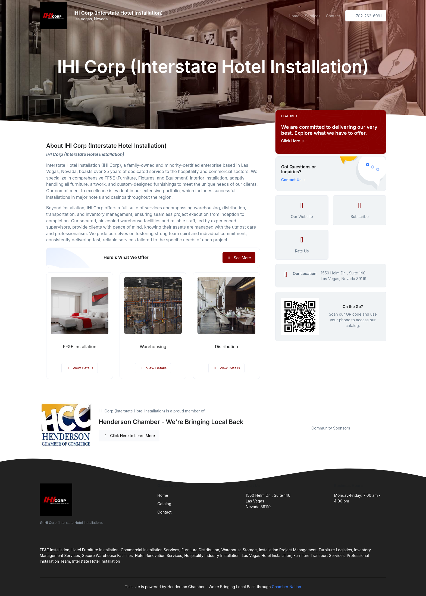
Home (294, 16)
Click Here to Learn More (129, 435)
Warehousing (153, 346)
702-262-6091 (366, 16)
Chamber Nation (286, 586)
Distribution (226, 346)
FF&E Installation (79, 346)
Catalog (164, 503)
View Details (79, 368)
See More (239, 257)
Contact (333, 16)
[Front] (54, 15)
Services (312, 16)
